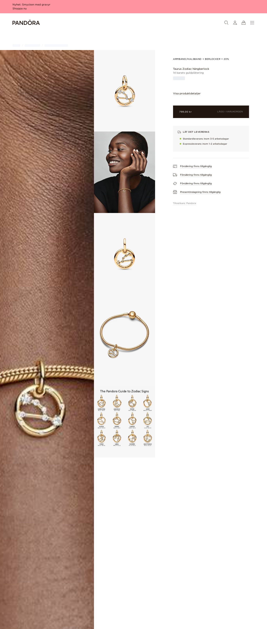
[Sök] (226, 22)
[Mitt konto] (235, 22)
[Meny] (252, 22)
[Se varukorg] (243, 22)
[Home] (26, 23)
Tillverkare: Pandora (184, 203)
